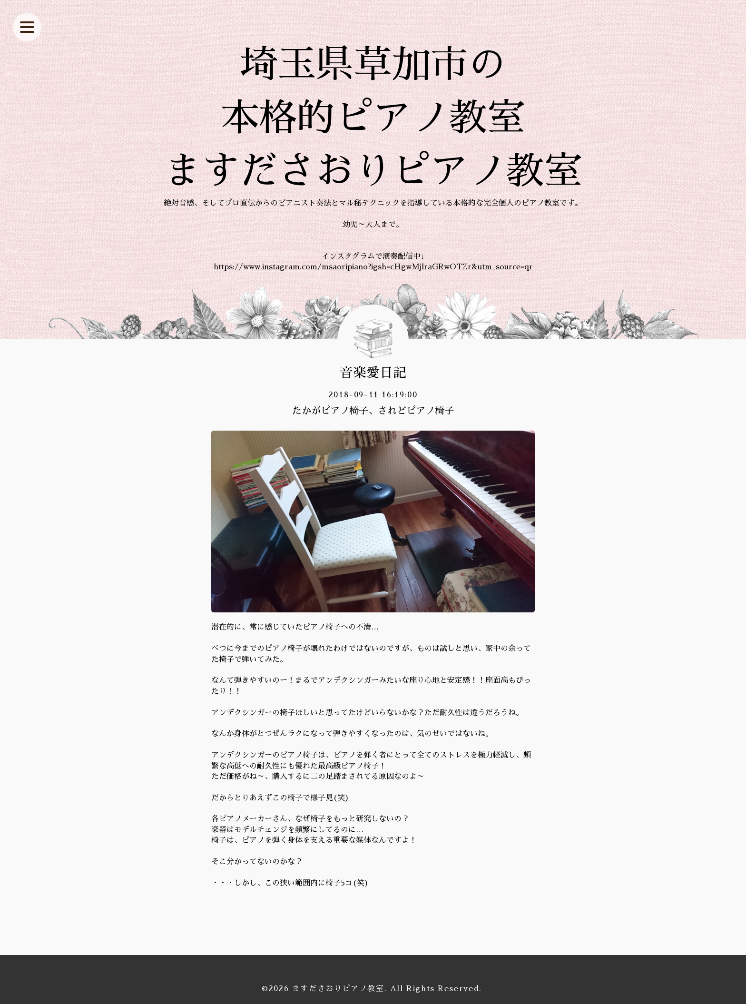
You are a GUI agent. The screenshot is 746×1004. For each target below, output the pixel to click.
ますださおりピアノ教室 (338, 989)
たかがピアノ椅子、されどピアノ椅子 (373, 410)
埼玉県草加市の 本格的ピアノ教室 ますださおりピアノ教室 (373, 118)
